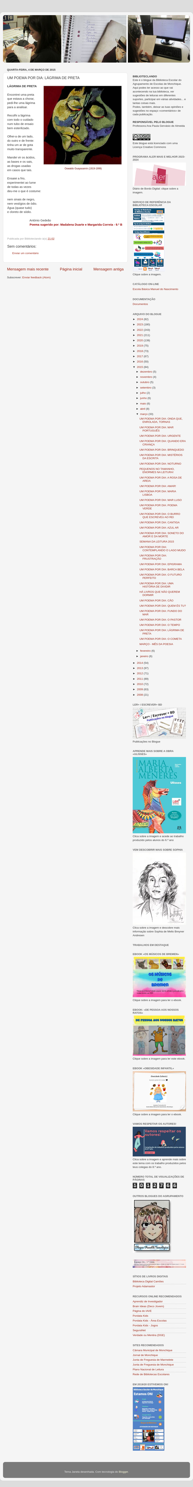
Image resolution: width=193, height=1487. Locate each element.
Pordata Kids (140, 1315)
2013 (140, 668)
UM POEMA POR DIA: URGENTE (160, 435)
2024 (140, 319)
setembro (146, 387)
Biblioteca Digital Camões (148, 1281)
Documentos (140, 304)
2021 (140, 335)
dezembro (146, 371)
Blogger (123, 1471)
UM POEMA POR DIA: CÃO (156, 600)
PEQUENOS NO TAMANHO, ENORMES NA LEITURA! (157, 470)
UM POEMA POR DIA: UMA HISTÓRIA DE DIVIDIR (156, 585)
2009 (140, 689)
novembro (146, 376)
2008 (140, 694)
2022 (140, 329)
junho (144, 398)
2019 (140, 345)
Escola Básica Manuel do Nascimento (155, 289)
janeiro (144, 656)
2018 (140, 351)
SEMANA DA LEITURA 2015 (157, 541)
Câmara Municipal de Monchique (152, 1350)
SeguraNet (139, 1330)
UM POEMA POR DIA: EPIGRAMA (161, 564)
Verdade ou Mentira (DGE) (149, 1335)
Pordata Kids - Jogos (145, 1325)
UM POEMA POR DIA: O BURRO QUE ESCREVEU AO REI (160, 515)
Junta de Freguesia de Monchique (153, 1364)
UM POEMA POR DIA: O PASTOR (160, 619)
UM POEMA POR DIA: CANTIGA (160, 522)
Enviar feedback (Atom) (36, 277)
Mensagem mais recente (28, 269)
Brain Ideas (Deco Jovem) (148, 1306)
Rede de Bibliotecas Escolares (151, 1374)
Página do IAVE (142, 1310)
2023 (140, 324)
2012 (140, 673)
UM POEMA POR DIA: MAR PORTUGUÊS (157, 429)
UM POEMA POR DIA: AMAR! (158, 486)
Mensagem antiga (108, 269)
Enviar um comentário (25, 253)
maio (143, 403)
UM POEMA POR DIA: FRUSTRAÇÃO (153, 557)
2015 (140, 367)
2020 (140, 340)
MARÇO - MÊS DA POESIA (156, 644)
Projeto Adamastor (144, 1286)
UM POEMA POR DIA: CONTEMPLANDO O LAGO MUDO (163, 549)
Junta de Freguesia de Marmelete (153, 1359)
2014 (140, 662)
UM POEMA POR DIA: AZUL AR (159, 527)
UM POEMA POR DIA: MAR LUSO (161, 500)
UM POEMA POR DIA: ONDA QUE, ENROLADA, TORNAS (161, 420)
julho (143, 392)
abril (143, 408)
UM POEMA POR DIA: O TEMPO (160, 624)
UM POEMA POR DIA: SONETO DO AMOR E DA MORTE (162, 535)
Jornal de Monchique (145, 1355)
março (144, 414)
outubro (145, 382)
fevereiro (145, 650)
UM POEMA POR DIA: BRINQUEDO (162, 449)
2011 (140, 678)
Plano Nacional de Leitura (148, 1369)
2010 (140, 684)
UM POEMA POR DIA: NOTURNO (160, 463)
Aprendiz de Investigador (148, 1301)
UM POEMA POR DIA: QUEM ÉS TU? (163, 605)
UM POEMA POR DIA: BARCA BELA (162, 569)
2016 (140, 361)
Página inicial (71, 269)
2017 (140, 356)
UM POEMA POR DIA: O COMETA (161, 638)
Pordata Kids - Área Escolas (150, 1320)
